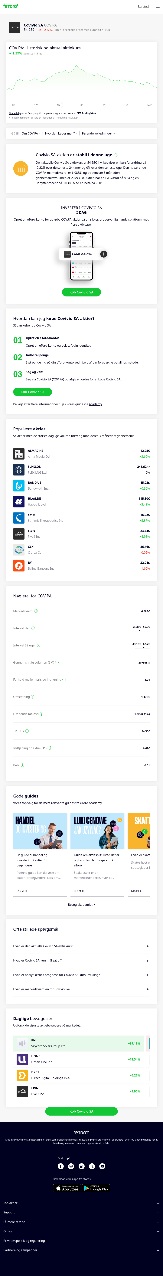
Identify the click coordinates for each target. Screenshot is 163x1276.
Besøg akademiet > (81, 905)
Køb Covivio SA (81, 292)
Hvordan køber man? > (61, 133)
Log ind (143, 6)
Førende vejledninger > (98, 133)
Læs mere (22, 891)
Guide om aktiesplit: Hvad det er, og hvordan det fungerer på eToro (97, 860)
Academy (95, 404)
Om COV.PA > (31, 133)
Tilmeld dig (15, 113)
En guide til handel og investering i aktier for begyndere (32, 860)
